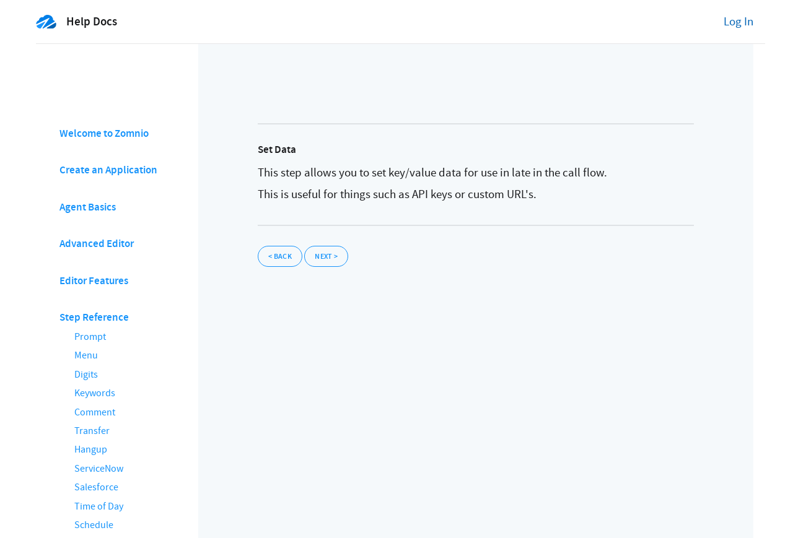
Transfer (92, 431)
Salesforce (96, 487)
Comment (94, 412)
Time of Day (98, 506)
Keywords (94, 393)
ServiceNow (98, 468)
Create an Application (108, 170)
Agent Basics (87, 207)
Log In (738, 21)
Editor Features (93, 281)
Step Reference (94, 317)
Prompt (90, 337)
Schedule (93, 525)
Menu (86, 355)
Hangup (90, 449)
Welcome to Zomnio (104, 133)
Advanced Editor (96, 243)
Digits (86, 374)
